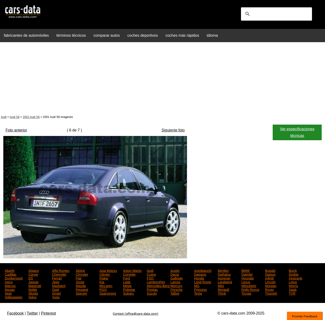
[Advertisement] (163, 79)
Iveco (9, 281)
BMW (245, 270)
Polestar (129, 289)
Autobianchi (202, 270)
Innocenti (295, 277)
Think (222, 293)
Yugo (56, 296)
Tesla (198, 293)
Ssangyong (107, 293)
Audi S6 (15, 117)
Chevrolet (59, 274)
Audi (4, 117)
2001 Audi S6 (31, 117)
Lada (126, 281)
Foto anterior (16, 130)
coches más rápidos (182, 35)
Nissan (10, 289)
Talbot (174, 293)
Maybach (59, 285)
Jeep (55, 281)
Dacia (174, 274)
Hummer (224, 277)
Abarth (9, 270)
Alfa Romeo (60, 270)
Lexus (245, 281)
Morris (293, 285)
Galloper (176, 277)
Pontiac (152, 289)
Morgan (270, 285)
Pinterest (48, 313)
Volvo (32, 296)
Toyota (246, 293)
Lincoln (270, 281)
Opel (55, 289)
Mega (127, 285)
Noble (32, 289)
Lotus (293, 281)
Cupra (151, 274)
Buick (293, 270)
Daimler (247, 274)
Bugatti (270, 270)
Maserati (34, 285)
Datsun (270, 274)
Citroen (104, 274)
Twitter (32, 313)
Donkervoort (14, 277)
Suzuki (152, 293)
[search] (275, 14)
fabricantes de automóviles (26, 35)
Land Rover (202, 281)
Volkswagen (13, 296)
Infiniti (269, 277)
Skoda (33, 293)
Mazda (81, 285)
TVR (292, 293)
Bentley (223, 270)
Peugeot (82, 289)
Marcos (10, 285)
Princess (200, 289)
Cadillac (11, 274)
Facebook (15, 313)
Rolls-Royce (250, 289)
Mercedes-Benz (158, 285)
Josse (80, 281)
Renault (223, 289)
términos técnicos (71, 35)
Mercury (176, 285)
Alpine (80, 270)
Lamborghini (156, 281)
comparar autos (106, 35)
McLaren (105, 285)
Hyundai (247, 277)
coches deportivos (142, 35)
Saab (293, 289)
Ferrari (57, 277)
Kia (101, 281)
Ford (126, 277)
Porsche (176, 289)
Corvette (129, 274)
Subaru (128, 293)
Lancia (175, 281)
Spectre (81, 293)
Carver (33, 274)
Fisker (103, 277)
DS (30, 277)
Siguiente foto (173, 130)
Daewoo (200, 274)
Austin (175, 270)
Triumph (271, 293)
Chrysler (82, 274)
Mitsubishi (248, 285)
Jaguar (33, 281)
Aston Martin (132, 270)
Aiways (33, 270)
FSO (150, 277)
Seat (8, 293)
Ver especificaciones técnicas (297, 132)
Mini (221, 285)
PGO (103, 289)
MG (197, 285)
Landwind (225, 281)
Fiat (78, 277)
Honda (199, 277)
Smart (56, 293)
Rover (269, 289)
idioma (212, 35)
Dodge (293, 274)
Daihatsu (224, 274)
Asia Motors (108, 270)
